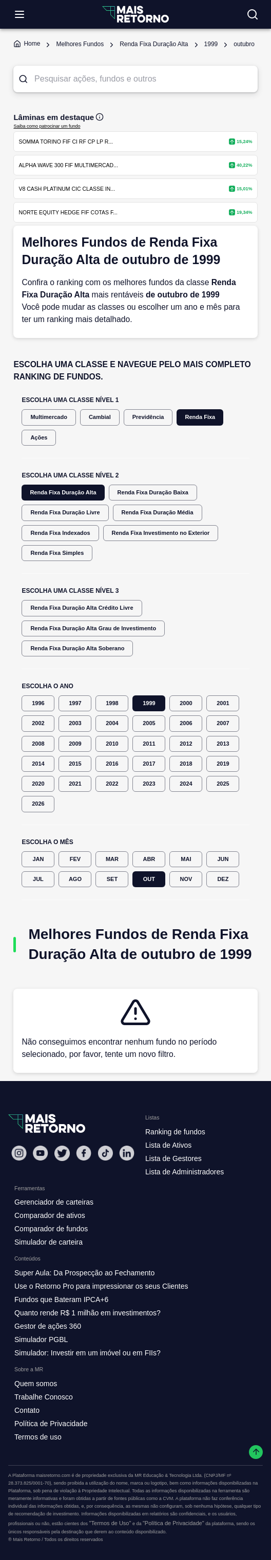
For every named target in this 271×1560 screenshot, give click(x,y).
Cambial (100, 417)
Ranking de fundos (175, 1132)
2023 (149, 783)
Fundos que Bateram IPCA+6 (61, 1299)
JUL (38, 879)
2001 (223, 703)
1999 (148, 703)
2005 (149, 723)
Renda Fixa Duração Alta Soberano (77, 648)
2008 (38, 743)
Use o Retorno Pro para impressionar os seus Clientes (101, 1286)
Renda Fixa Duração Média (157, 512)
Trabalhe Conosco (43, 1397)
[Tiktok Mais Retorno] (105, 1153)
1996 (38, 703)
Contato (27, 1410)
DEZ (223, 879)
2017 (149, 763)
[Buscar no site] (252, 14)
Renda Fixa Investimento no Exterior (161, 533)
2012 (186, 743)
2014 (38, 763)
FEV (75, 859)
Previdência (148, 417)
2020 (38, 783)
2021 (75, 783)
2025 (223, 783)
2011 (149, 743)
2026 (38, 803)
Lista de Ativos (168, 1145)
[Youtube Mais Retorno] (40, 1153)
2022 (112, 783)
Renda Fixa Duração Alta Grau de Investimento (93, 628)
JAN (38, 859)
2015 (75, 763)
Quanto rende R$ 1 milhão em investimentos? (87, 1313)
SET (112, 879)
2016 (112, 763)
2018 (186, 763)
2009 (75, 743)
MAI (186, 859)
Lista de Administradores (184, 1172)
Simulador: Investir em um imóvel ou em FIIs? (87, 1353)
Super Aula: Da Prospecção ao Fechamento (84, 1273)
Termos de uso (38, 1437)
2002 (38, 723)
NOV (186, 879)
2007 (223, 723)
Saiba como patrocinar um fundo (46, 126)
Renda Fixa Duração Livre (65, 512)
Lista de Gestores (173, 1158)
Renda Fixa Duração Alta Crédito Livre (81, 608)
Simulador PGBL (41, 1339)
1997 (75, 703)
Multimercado (48, 417)
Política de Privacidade (50, 1423)
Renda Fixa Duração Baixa (153, 492)
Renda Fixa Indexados (60, 533)
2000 (186, 703)
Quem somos (35, 1383)
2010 (112, 743)
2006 (186, 723)
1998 (112, 703)
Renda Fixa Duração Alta (63, 493)
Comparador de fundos (51, 1229)
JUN (223, 859)
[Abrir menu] (19, 14)
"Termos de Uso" (110, 1523)
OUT (148, 879)
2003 (75, 723)
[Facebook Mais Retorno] (83, 1153)
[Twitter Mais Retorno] (62, 1153)
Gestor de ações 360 (47, 1326)
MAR (112, 859)
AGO (75, 879)
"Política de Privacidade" (173, 1523)
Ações (38, 437)
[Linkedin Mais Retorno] (126, 1153)
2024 (186, 783)
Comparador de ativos (49, 1215)
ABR (149, 859)
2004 (112, 723)
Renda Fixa (200, 417)
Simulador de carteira (48, 1242)
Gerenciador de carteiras (53, 1202)
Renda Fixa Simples (57, 553)
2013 (223, 743)
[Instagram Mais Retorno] (19, 1153)
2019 (223, 763)
